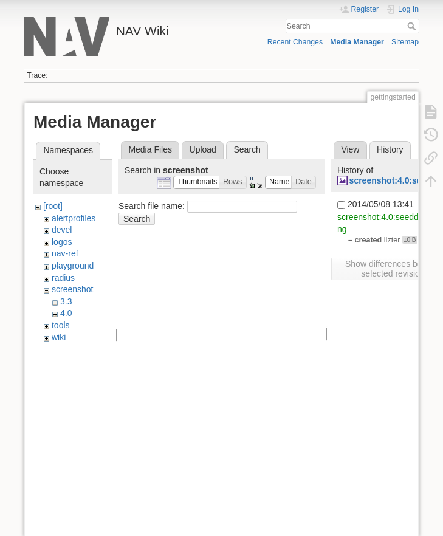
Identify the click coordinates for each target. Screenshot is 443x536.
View (350, 149)
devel (62, 230)
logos (62, 242)
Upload (203, 149)
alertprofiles (73, 218)
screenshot (72, 289)
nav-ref (65, 253)
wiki (59, 337)
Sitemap (405, 42)
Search (413, 26)
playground (73, 265)
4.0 (66, 313)
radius (63, 278)
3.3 (66, 301)
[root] (53, 206)
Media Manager (357, 42)
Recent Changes (295, 42)
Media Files (150, 149)
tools (61, 325)
